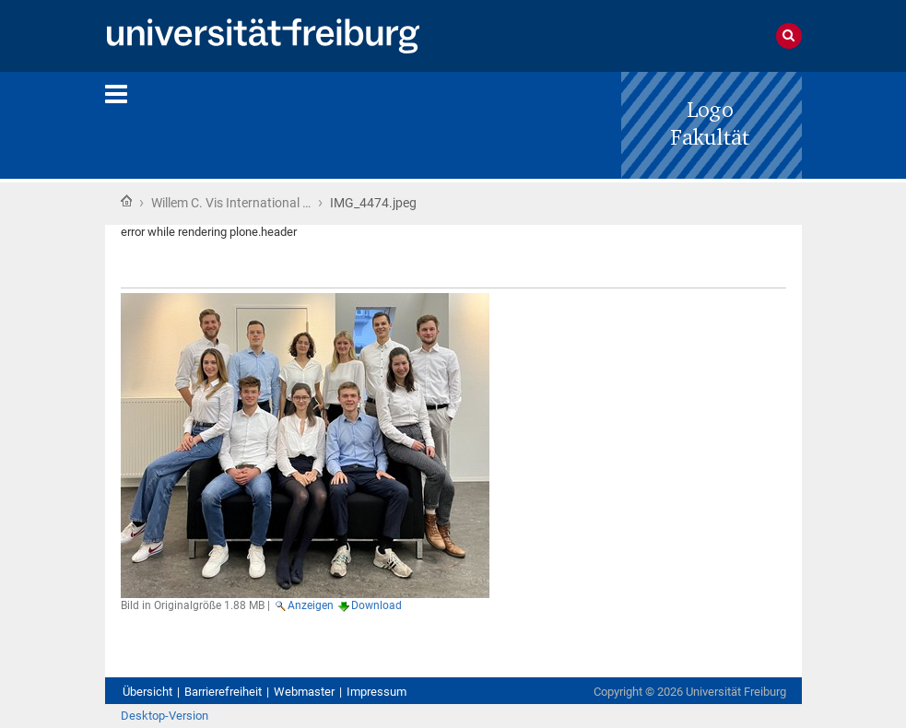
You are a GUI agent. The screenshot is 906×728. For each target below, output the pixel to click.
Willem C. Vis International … (231, 202)
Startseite (126, 200)
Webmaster (304, 692)
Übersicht (147, 692)
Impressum (376, 692)
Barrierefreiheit (223, 692)
